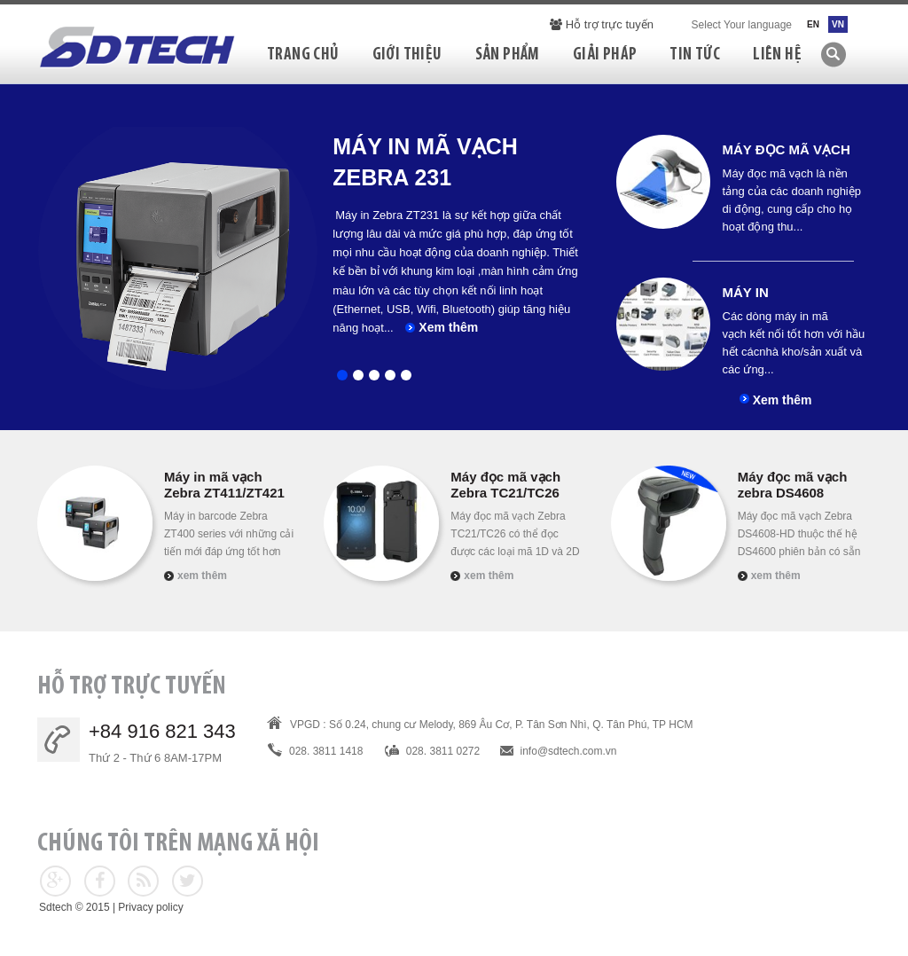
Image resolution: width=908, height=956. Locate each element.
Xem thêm (448, 327)
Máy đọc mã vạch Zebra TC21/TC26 (505, 484)
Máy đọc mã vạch (786, 149)
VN (838, 24)
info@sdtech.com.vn (569, 751)
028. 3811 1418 (326, 751)
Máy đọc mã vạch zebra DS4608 (793, 484)
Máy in (746, 292)
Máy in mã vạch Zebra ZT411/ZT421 (224, 484)
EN (813, 24)
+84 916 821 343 (162, 731)
